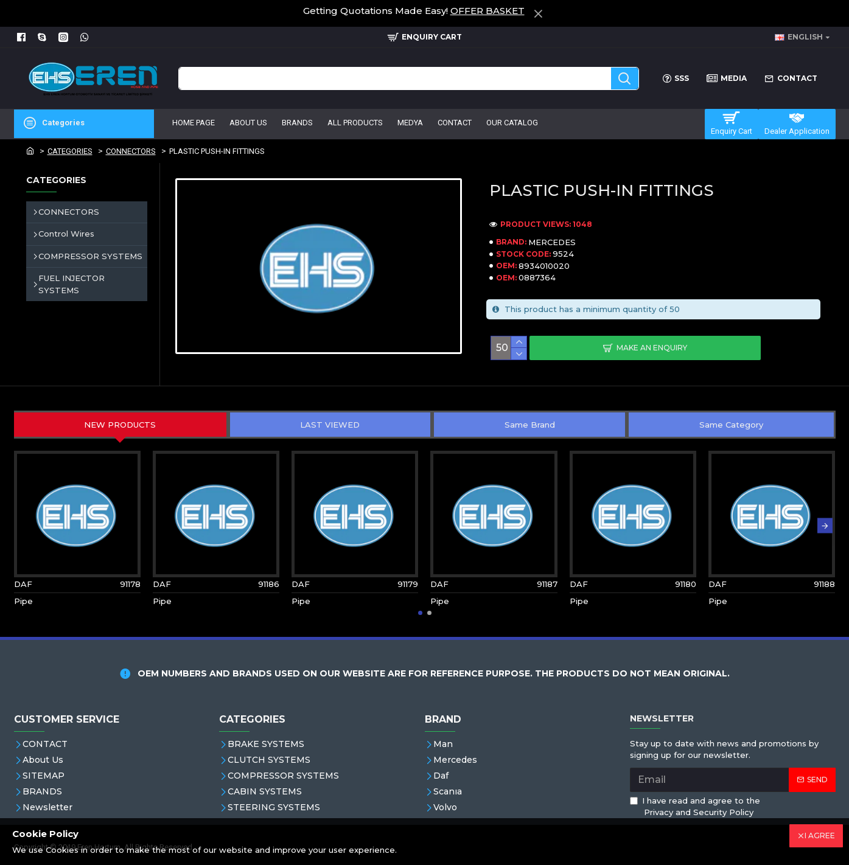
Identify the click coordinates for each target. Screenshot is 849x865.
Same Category (731, 424)
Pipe (23, 601)
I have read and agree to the (695, 807)
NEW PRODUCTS (120, 424)
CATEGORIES (70, 151)
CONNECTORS (131, 151)
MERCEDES (552, 242)
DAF (23, 584)
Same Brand (530, 424)
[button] (825, 525)
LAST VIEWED (330, 424)
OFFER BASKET (487, 10)
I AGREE (820, 835)
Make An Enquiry (652, 347)
